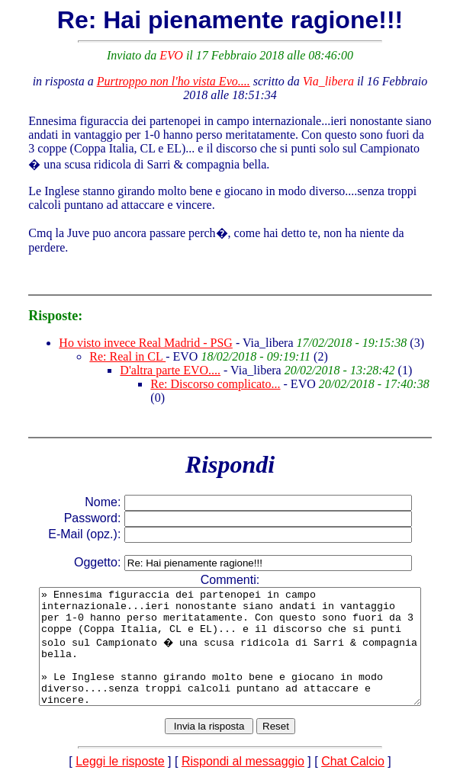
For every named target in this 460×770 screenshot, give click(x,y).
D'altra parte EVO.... (158, 356)
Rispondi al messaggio (243, 756)
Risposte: (43, 302)
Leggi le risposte (120, 756)
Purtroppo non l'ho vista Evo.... (159, 81)
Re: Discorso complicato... (203, 370)
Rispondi (230, 437)
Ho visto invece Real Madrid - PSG (133, 328)
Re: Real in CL (115, 342)
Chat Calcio (352, 756)
